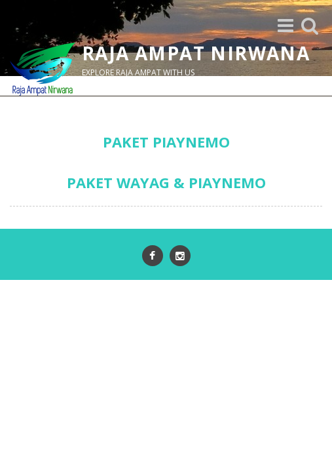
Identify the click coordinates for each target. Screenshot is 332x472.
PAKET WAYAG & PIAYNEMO (166, 182)
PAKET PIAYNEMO (166, 141)
